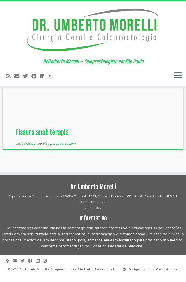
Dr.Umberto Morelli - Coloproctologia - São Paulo (56, 269)
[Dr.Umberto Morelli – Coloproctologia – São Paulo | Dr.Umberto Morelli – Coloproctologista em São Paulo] (93, 30)
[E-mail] (18, 76)
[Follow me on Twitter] (27, 76)
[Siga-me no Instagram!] (52, 76)
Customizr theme (168, 269)
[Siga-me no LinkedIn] (44, 76)
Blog (46, 143)
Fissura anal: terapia (42, 132)
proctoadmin (66, 143)
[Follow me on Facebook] (35, 76)
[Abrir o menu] (178, 76)
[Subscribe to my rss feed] (10, 76)
